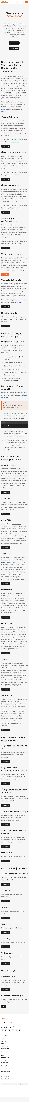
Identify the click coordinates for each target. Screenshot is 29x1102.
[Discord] (20, 1030)
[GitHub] (2, 1030)
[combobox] (7, 1084)
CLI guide (12, 405)
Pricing (3, 1074)
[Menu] (26, 2)
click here (16, 142)
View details (5, 326)
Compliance (4, 1046)
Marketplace (4, 1062)
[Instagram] (16, 1030)
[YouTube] (9, 1030)
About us (3, 1038)
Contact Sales (5, 1076)
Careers (3, 1043)
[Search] (23, 2)
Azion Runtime (6, 562)
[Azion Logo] (4, 2)
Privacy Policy (5, 1048)
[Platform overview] (14, 48)
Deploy (5, 274)
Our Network (4, 1041)
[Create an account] (14, 43)
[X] (13, 1030)
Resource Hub (5, 1057)
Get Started (5, 146)
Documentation (5, 1071)
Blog (2, 1055)
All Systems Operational (9, 1023)
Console (8, 357)
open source (16, 524)
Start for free (4, 1069)
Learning (3, 1060)
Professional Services (7, 1079)
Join (3, 1006)
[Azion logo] (14, 1018)
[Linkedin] (6, 1030)
